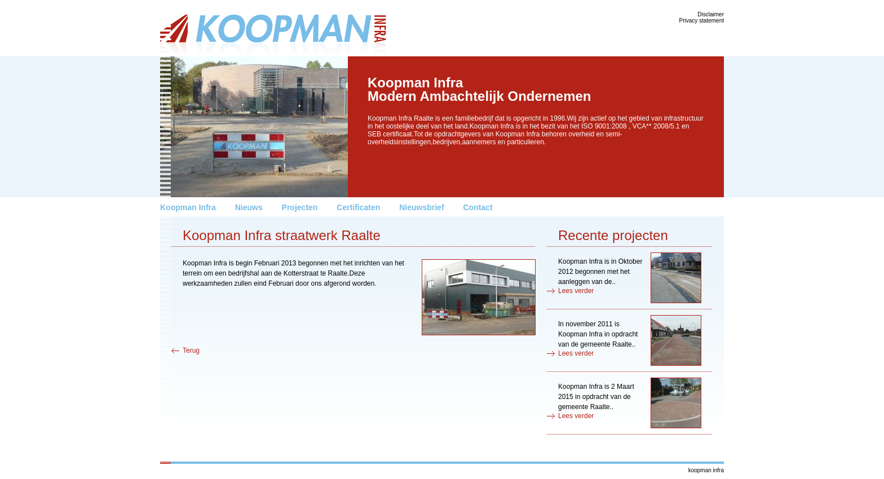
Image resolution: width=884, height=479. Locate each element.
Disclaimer (710, 14)
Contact (477, 207)
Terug (191, 350)
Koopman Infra (188, 207)
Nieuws (249, 207)
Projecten (300, 207)
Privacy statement (701, 20)
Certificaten (358, 207)
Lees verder (576, 291)
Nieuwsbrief (421, 207)
